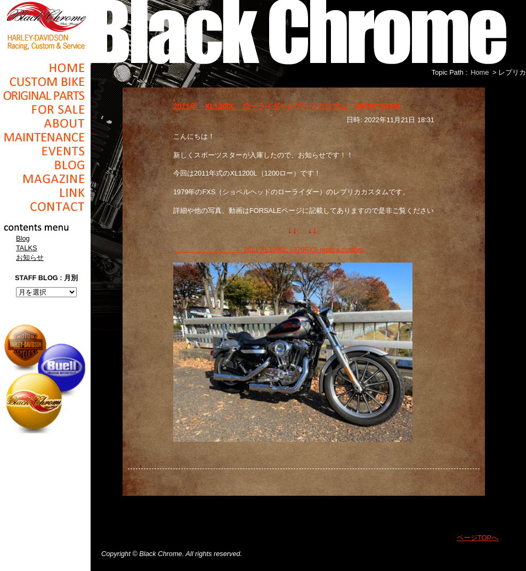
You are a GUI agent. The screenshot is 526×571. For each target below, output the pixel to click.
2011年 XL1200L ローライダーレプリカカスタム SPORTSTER (286, 106)
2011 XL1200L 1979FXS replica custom (268, 249)
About (45, 123)
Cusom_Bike (45, 82)
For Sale (45, 109)
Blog (45, 165)
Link (45, 193)
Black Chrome (45, 25)
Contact (45, 206)
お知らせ (30, 257)
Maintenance (45, 137)
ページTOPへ (477, 538)
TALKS (26, 248)
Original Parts (45, 95)
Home (45, 68)
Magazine (45, 179)
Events (45, 151)
